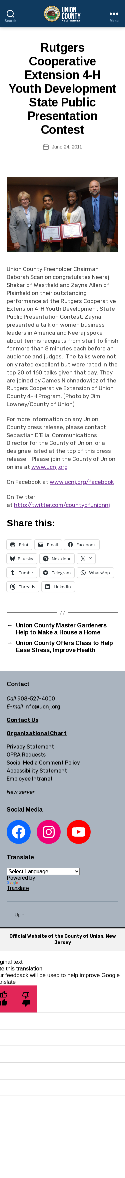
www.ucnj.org (49, 467)
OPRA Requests (26, 755)
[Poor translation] (26, 998)
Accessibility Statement (37, 771)
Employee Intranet (30, 779)
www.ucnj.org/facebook (82, 482)
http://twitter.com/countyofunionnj (62, 505)
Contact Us (22, 720)
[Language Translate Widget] (43, 871)
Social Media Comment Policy (43, 763)
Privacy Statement (30, 747)
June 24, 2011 (67, 147)
